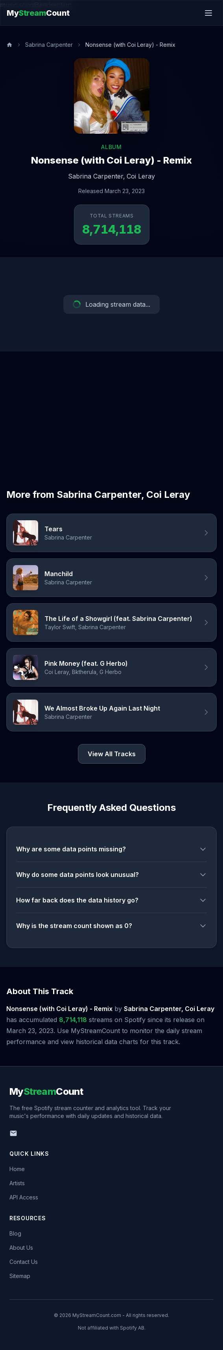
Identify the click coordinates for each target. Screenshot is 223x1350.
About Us (21, 1247)
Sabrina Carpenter (49, 44)
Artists (17, 1183)
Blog (15, 1233)
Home (17, 1169)
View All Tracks (112, 754)
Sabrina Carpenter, (96, 176)
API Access (23, 1197)
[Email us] (13, 1133)
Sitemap (19, 1276)
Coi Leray (141, 176)
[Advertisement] (111, 410)
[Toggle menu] (208, 13)
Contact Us (23, 1261)
